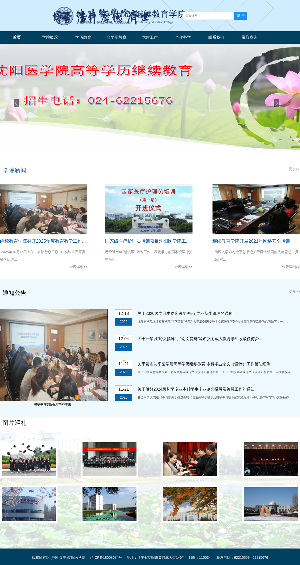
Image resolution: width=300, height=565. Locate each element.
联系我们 (216, 37)
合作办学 (183, 37)
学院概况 (50, 37)
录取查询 (250, 37)
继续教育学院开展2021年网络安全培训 (251, 241)
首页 (17, 37)
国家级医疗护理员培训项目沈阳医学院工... (147, 241)
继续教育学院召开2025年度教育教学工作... (43, 241)
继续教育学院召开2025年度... (54, 404)
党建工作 (150, 37)
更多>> (294, 169)
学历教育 (83, 37)
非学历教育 (116, 37)
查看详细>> (79, 267)
